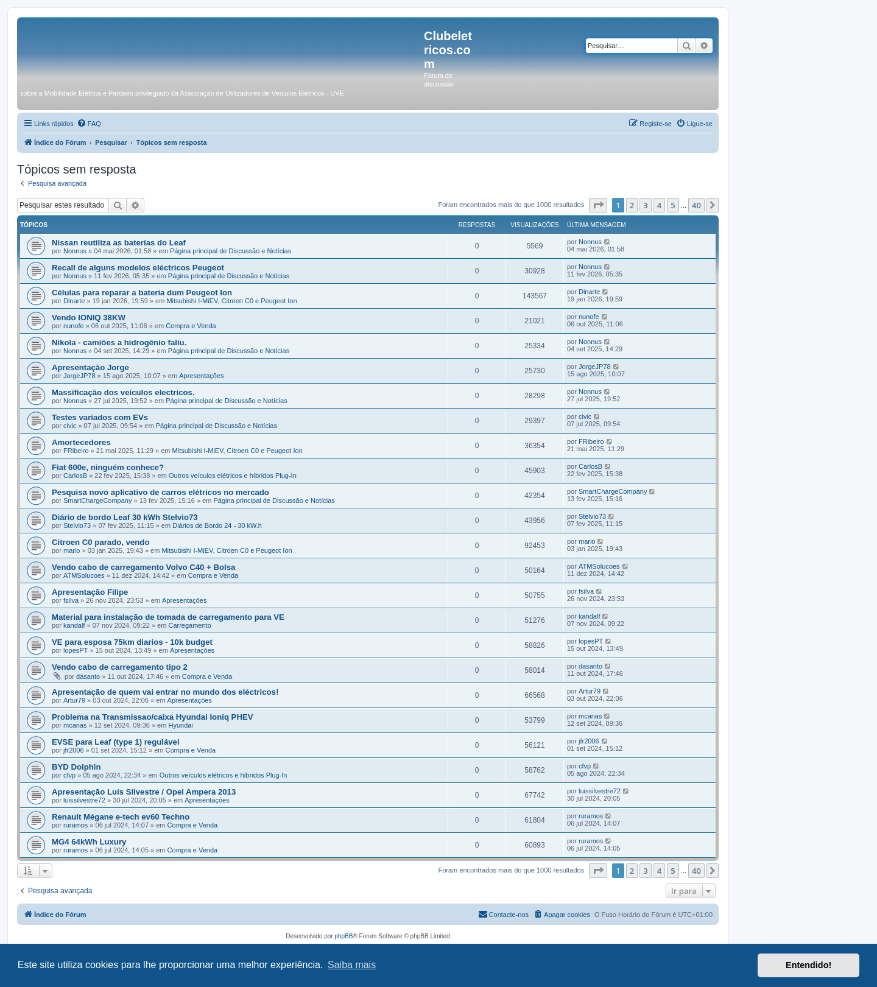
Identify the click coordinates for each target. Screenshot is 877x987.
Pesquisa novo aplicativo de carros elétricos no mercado (160, 492)
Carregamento (189, 625)
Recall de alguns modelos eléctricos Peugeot (138, 267)
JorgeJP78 (79, 375)
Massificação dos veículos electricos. (123, 392)
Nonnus (74, 251)
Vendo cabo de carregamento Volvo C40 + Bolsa (143, 567)
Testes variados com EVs (100, 417)
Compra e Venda (191, 325)
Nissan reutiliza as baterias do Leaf (119, 242)
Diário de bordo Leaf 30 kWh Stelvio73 (125, 517)
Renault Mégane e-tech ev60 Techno (120, 816)
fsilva (71, 600)
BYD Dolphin (76, 766)
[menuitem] (89, 123)
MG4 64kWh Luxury (89, 841)
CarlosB (75, 475)
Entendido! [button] (808, 965)
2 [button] (632, 205)
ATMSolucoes (84, 575)
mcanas (75, 725)
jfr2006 (73, 750)
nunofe (73, 325)
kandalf (74, 625)
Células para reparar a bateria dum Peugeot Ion (142, 292)
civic (69, 425)
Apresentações (201, 375)
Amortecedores (81, 442)
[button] (598, 205)
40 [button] (696, 205)
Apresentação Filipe (90, 592)
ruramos (75, 825)
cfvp (69, 775)
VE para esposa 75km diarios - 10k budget (132, 642)
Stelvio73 (77, 525)
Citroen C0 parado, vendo (100, 542)
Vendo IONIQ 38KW (88, 317)
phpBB (343, 936)
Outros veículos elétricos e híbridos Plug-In (233, 475)
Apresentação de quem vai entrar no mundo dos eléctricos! (165, 692)
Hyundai (180, 725)
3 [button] (645, 205)
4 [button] (659, 205)
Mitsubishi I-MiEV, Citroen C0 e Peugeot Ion (231, 300)
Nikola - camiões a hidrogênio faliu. (119, 342)
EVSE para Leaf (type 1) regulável (116, 741)
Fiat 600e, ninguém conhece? (108, 467)
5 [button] (673, 205)
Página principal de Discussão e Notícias (230, 251)
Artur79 (74, 700)
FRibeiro (76, 450)
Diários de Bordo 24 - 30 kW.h (217, 525)
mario (71, 550)
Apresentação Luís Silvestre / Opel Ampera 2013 (144, 791)
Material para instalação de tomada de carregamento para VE (168, 617)
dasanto (88, 676)
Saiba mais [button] (352, 965)
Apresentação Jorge (90, 367)
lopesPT (75, 650)
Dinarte (74, 300)
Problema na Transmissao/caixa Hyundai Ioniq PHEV (152, 717)
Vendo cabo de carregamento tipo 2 (120, 667)
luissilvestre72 (84, 800)
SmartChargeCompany (97, 500)
